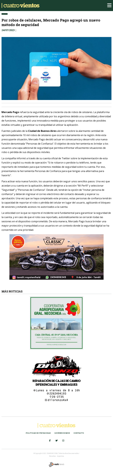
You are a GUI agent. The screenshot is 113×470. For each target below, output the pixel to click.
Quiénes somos (62, 433)
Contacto (79, 433)
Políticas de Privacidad (38, 433)
